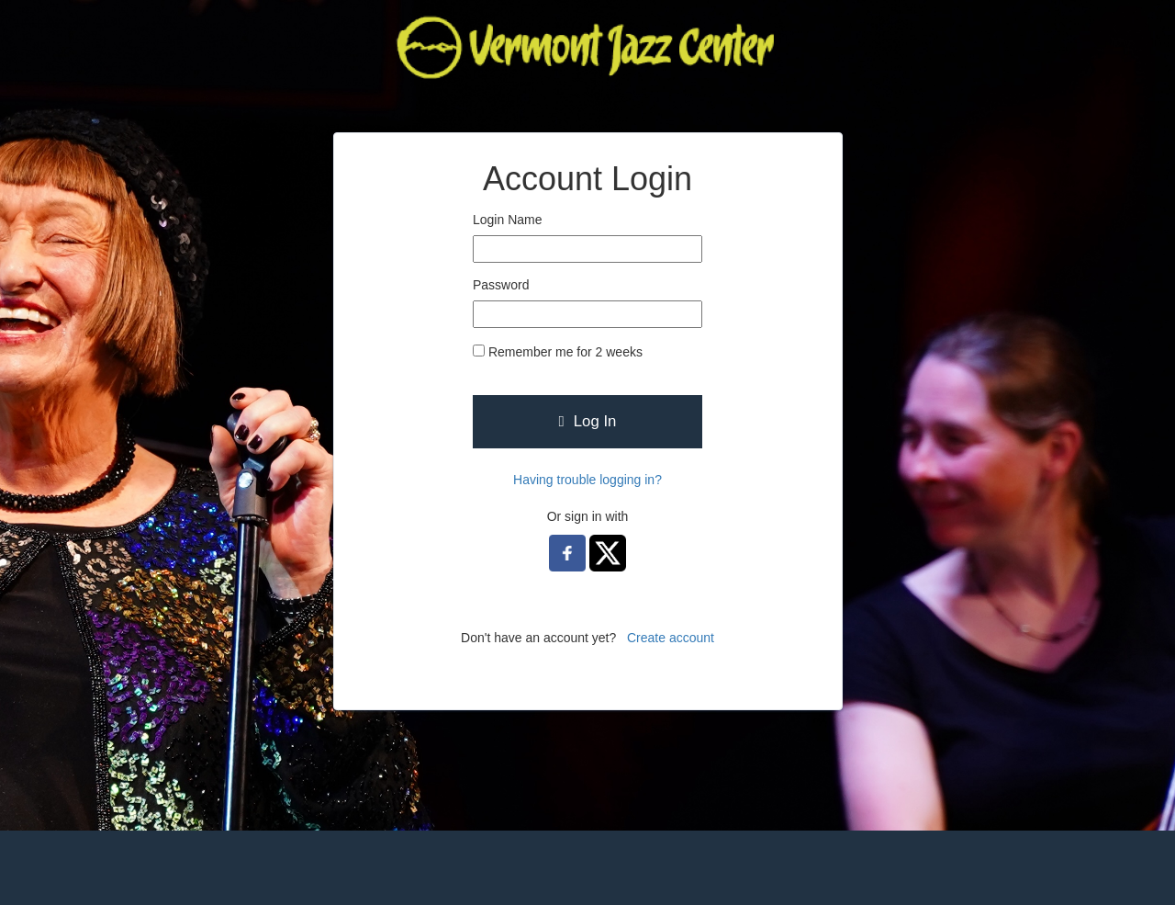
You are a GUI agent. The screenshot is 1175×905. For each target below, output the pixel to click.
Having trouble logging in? (587, 479)
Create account (670, 637)
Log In (588, 421)
